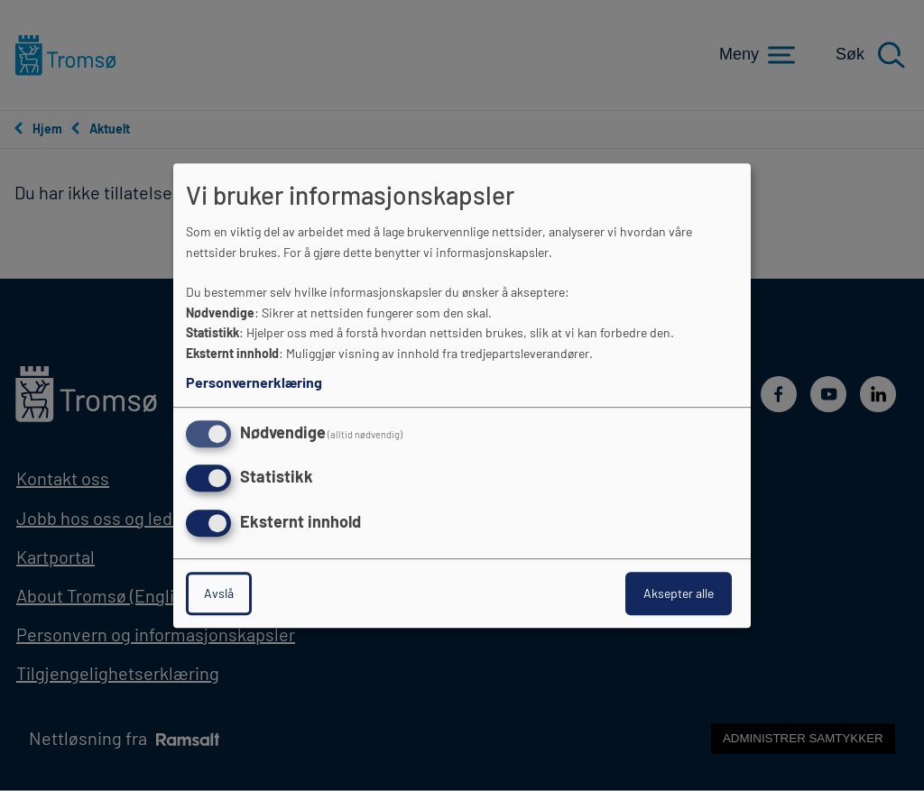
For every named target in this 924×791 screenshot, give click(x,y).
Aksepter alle (678, 593)
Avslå (219, 593)
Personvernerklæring (254, 382)
